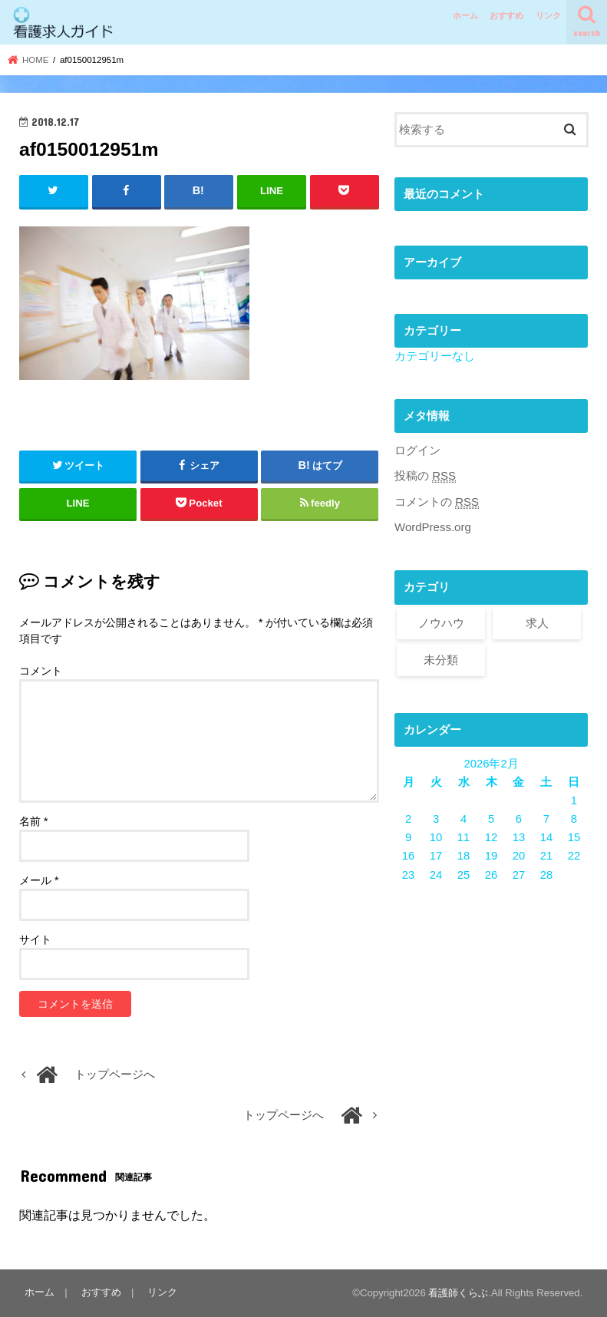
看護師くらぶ (458, 1293)
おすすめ (506, 15)
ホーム (465, 15)
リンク (548, 15)
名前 (33, 821)
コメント (40, 670)
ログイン (417, 450)
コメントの (436, 501)
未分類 (441, 659)
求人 (537, 622)
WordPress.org (432, 527)
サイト (35, 939)
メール (38, 880)
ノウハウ (441, 622)
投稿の (425, 476)
